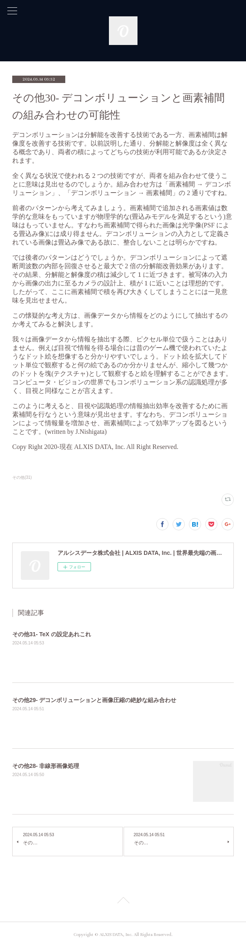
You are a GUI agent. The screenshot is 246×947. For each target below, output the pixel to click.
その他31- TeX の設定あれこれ (51, 634)
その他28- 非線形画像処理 (45, 766)
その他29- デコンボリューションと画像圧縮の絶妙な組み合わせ (94, 700)
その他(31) (22, 477)
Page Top (123, 901)
